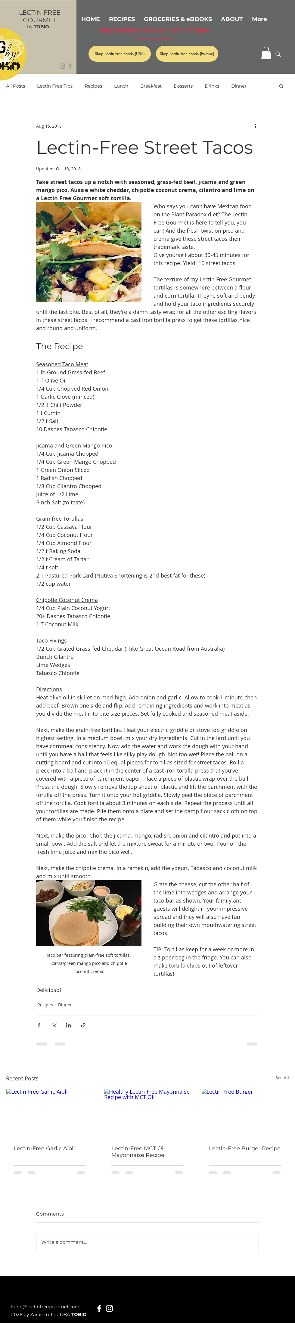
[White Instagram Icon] (109, 1308)
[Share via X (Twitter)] (54, 1025)
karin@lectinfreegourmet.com (45, 1306)
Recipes (93, 86)
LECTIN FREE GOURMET (40, 16)
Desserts (183, 86)
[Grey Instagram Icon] (62, 66)
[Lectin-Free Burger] (245, 1113)
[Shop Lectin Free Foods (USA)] (119, 54)
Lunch (121, 86)
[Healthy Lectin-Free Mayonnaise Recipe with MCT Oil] (147, 1113)
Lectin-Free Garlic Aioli (44, 1148)
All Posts (15, 86)
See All (282, 1077)
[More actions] (255, 125)
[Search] (278, 54)
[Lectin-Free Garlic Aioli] (49, 1113)
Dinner (239, 86)
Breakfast (151, 86)
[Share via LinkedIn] (68, 1025)
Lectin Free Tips (55, 86)
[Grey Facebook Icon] (70, 66)
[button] (266, 53)
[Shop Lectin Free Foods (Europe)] (187, 54)
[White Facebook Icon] (99, 1308)
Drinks (212, 86)
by (38, 26)
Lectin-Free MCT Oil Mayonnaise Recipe (138, 1151)
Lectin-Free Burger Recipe (245, 1148)
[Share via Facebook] (39, 1025)
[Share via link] (83, 1025)
